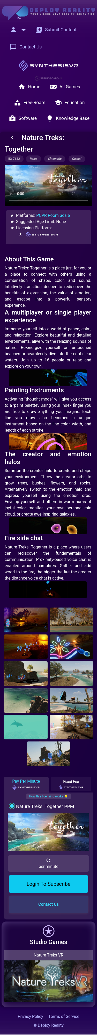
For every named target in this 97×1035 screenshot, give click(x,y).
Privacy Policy (30, 1016)
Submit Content (56, 29)
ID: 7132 (14, 159)
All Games (65, 86)
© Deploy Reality (48, 1025)
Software (23, 118)
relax (33, 159)
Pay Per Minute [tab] (26, 784)
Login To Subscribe (49, 884)
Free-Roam (30, 102)
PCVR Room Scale (53, 215)
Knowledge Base (67, 118)
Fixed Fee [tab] (70, 784)
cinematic (55, 159)
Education (70, 102)
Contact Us (26, 47)
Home (29, 86)
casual (76, 159)
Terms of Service (63, 1016)
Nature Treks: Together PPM (45, 806)
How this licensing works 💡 (48, 796)
